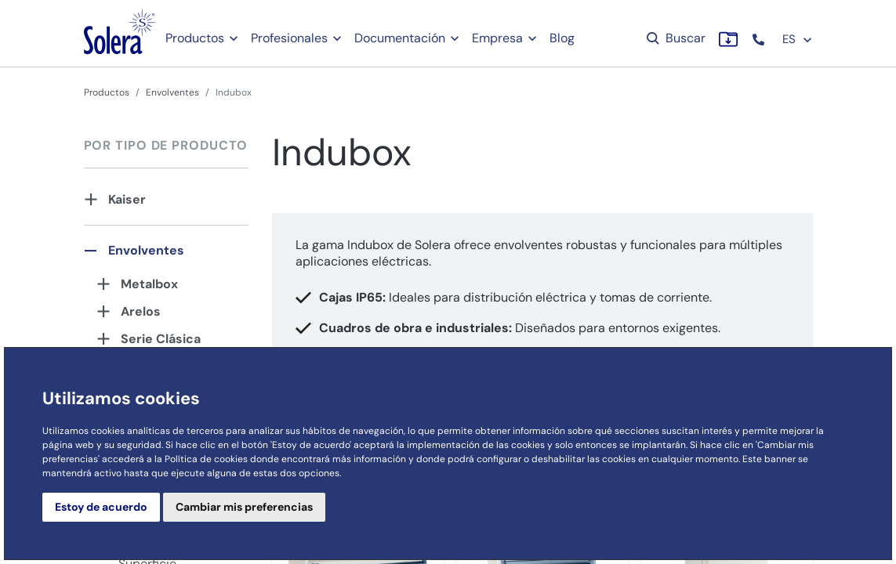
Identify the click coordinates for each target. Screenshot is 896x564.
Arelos (141, 311)
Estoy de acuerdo (101, 507)
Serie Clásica (161, 339)
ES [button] (797, 39)
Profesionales (289, 38)
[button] (760, 39)
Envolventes (172, 92)
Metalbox (149, 284)
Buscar (674, 38)
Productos (194, 38)
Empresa (497, 38)
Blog (562, 38)
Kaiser (127, 199)
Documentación (399, 38)
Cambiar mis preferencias (244, 507)
